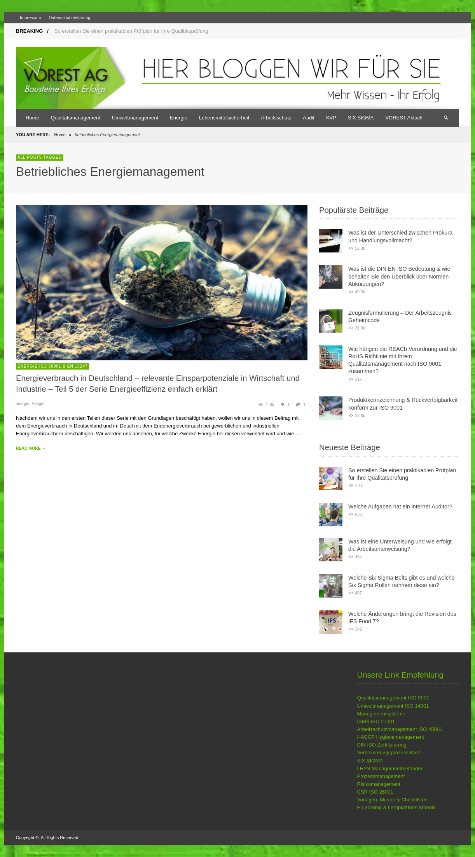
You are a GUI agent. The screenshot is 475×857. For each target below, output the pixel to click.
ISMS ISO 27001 (376, 721)
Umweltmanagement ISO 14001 (393, 706)
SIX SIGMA (370, 761)
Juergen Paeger (30, 403)
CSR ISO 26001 (375, 792)
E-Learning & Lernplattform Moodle (396, 807)
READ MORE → (31, 448)
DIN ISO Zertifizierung (382, 745)
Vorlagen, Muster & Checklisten (392, 800)
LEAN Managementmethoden (390, 768)
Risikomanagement (378, 784)
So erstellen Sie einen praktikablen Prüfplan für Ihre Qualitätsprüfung (131, 31)
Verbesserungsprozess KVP (388, 752)
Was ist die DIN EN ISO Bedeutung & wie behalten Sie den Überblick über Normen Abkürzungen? (399, 276)
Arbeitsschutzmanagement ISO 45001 (400, 729)
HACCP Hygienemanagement (390, 737)
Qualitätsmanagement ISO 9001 (393, 698)
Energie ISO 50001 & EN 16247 (52, 366)
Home (59, 134)
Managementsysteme (381, 714)
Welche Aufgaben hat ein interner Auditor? (400, 506)
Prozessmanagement (381, 776)
